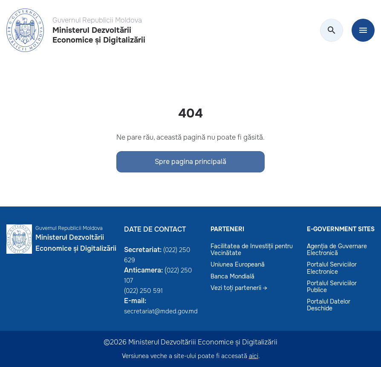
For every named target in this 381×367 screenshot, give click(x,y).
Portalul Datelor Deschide (328, 305)
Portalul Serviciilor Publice (332, 286)
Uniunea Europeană (238, 264)
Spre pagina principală (190, 161)
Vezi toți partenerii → (239, 287)
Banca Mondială (232, 276)
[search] (331, 30)
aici (253, 356)
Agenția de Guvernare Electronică (337, 249)
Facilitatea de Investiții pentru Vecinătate (252, 249)
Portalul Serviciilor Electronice (332, 268)
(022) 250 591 (143, 291)
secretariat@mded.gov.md (161, 311)
